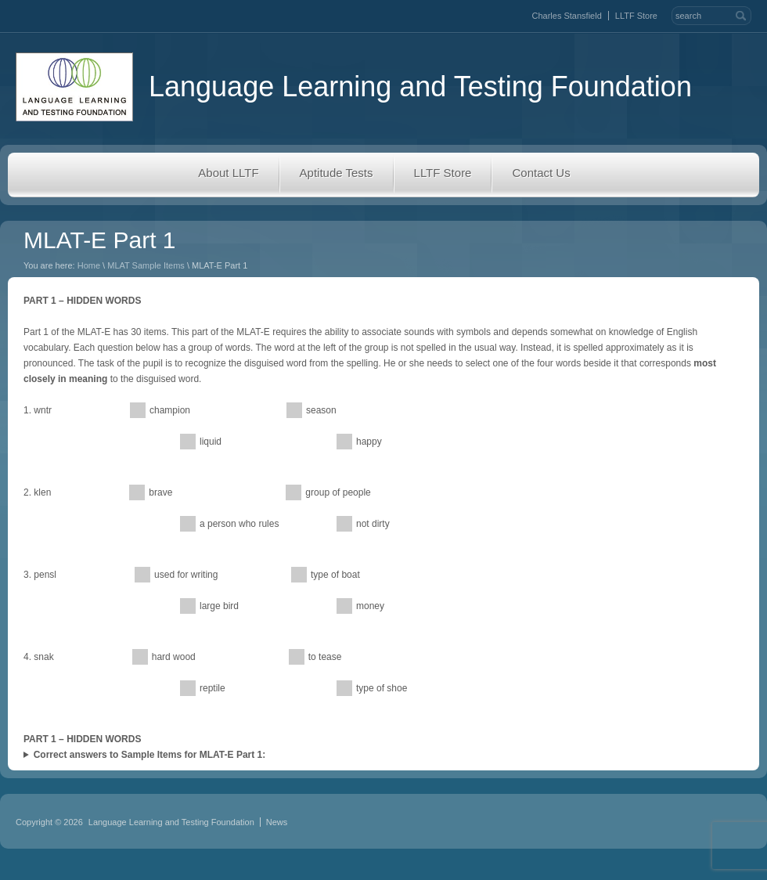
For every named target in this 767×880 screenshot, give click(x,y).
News (277, 822)
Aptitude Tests (336, 172)
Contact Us (541, 172)
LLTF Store (636, 15)
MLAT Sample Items (146, 265)
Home (88, 265)
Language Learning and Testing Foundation (354, 86)
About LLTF (228, 172)
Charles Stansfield (567, 15)
